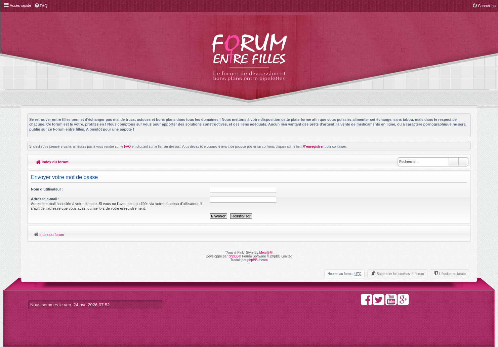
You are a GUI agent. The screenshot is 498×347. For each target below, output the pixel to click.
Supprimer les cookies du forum (400, 274)
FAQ (127, 146)
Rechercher (454, 162)
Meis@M (266, 252)
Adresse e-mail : (45, 199)
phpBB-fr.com (257, 260)
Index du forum (52, 162)
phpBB (234, 256)
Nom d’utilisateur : (47, 189)
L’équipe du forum (452, 274)
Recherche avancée (463, 162)
